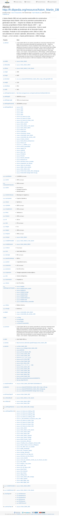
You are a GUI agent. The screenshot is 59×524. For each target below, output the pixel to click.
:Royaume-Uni (22, 159)
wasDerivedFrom (8, 383)
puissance (7, 269)
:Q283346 (20, 350)
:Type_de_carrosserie (24, 165)
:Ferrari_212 (21, 142)
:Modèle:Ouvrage (22, 292)
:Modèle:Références (23, 297)
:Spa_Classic (22, 473)
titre (5, 276)
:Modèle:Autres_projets (24, 288)
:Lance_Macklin (22, 458)
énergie (6, 308)
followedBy (6, 64)
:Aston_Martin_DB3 (23, 403)
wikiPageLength (7, 100)
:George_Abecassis (23, 452)
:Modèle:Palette (22, 294)
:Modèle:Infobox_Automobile (25, 301)
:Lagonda (21, 150)
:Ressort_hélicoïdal (23, 157)
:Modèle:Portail (22, 296)
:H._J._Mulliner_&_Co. (24, 144)
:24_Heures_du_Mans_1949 (25, 120)
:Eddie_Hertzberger (23, 448)
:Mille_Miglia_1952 (23, 480)
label (5, 339)
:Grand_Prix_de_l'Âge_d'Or (25, 454)
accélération (7, 176)
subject (5, 312)
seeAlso (6, 342)
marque (6, 237)
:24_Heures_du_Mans (24, 118)
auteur (6, 187)
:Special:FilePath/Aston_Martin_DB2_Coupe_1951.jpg (32, 387)
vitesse (6, 283)
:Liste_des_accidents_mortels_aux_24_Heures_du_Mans (32, 459)
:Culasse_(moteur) (23, 139)
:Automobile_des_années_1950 (26, 137)
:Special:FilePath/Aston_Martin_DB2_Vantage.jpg (31, 389)
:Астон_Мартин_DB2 (24, 352)
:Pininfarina (21, 154)
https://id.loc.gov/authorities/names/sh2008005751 (28, 378)
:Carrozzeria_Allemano (24, 441)
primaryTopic (8, 506)
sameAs (5, 346)
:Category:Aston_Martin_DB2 (27, 348)
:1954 (20, 114)
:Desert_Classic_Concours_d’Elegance (28, 444)
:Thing (19, 317)
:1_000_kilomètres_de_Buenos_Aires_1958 (29, 418)
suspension (7, 272)
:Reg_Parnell (21, 469)
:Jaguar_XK (21, 148)
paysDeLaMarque (8, 258)
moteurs (6, 247)
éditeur (6, 305)
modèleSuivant (8, 244)
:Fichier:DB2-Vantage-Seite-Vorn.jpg (27, 172)
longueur (6, 233)
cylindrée (6, 205)
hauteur (6, 216)
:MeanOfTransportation (23, 323)
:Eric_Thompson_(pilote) (24, 450)
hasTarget (7, 493)
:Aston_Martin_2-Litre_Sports (25, 68)
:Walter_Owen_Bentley (24, 167)
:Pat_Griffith (21, 461)
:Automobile (20, 319)
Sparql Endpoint (52, 1)
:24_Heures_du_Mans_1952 (25, 426)
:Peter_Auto (21, 465)
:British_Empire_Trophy (24, 439)
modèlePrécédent (8, 240)
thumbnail (6, 79)
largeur (6, 230)
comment (6, 326)
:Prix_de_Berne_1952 (24, 467)
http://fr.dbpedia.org (36, 12)
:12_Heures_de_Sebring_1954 (26, 413)
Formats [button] (28, 1)
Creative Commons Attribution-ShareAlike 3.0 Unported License (42, 514)
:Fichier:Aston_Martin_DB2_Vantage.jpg (28, 170)
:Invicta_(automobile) (23, 146)
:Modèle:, (21, 286)
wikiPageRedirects (9, 406)
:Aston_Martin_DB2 (22, 346)
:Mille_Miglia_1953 (23, 482)
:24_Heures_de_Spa (23, 116)
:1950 (20, 110)
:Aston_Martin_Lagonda (24, 435)
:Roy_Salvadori (22, 471)
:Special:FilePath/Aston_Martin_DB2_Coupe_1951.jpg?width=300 (35, 79)
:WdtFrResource (21, 503)
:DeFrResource (21, 495)
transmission (7, 279)
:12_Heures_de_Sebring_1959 (26, 416)
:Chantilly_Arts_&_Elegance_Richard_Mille (28, 443)
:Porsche (21, 155)
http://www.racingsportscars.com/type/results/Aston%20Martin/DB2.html (33, 93)
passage (6, 254)
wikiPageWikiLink (8, 107)
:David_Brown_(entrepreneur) (25, 140)
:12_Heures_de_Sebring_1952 (26, 411)
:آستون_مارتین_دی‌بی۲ (24, 357)
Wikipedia (19, 514)
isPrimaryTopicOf (8, 394)
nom (5, 251)
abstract (6, 42)
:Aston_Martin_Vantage (24, 437)
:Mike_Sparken (22, 478)
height (5, 71)
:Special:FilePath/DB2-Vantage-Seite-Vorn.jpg (30, 390)
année (6, 179)
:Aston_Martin (22, 61)
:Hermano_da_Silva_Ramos (25, 456)
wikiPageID (6, 96)
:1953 (20, 112)
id (5, 219)
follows (5, 68)
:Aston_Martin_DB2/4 (23, 64)
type (4, 317)
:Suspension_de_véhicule (24, 163)
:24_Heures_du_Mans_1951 (25, 424)
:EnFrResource (21, 497)
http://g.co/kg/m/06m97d (22, 380)
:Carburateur (21, 131)
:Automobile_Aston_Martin (25, 135)
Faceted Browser (40, 1)
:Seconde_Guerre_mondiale (25, 161)
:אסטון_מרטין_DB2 (23, 359)
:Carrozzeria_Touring (23, 133)
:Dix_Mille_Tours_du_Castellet (26, 446)
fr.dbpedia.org (6, 14)
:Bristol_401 (21, 129)
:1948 (20, 109)
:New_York (21, 152)
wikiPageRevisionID (8, 103)
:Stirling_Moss (22, 474)
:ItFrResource (21, 499)
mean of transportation (16, 12)
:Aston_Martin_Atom (23, 169)
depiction (6, 387)
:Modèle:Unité (22, 299)
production (7, 265)
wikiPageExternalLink (9, 93)
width (5, 89)
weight (5, 82)
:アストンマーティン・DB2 (25, 365)
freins (5, 212)
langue (6, 226)
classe (6, 202)
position (6, 261)
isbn (5, 223)
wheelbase (6, 86)
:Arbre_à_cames (22, 122)
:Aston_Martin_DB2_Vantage (25, 406)
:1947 (20, 107)
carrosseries (7, 198)
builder (5, 61)
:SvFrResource (21, 493)
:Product (20, 321)
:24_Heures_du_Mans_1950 (25, 422)
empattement (7, 209)
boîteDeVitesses (8, 194)
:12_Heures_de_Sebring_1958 (26, 414)
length (5, 75)
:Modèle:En (21, 290)
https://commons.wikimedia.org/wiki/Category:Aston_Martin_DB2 (32, 342)
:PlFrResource (21, 501)
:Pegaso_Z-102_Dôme (24, 463)
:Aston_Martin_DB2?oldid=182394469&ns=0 (29, 383)
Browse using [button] (18, 1)
